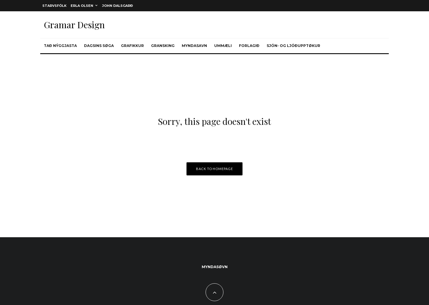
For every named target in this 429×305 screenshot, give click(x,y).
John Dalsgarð (117, 6)
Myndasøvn (215, 267)
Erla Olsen (82, 6)
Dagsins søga (99, 45)
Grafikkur (132, 45)
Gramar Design (74, 24)
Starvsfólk (54, 6)
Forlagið (249, 45)
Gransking (163, 45)
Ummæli (223, 45)
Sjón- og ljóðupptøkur (293, 45)
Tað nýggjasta (60, 45)
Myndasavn (194, 45)
